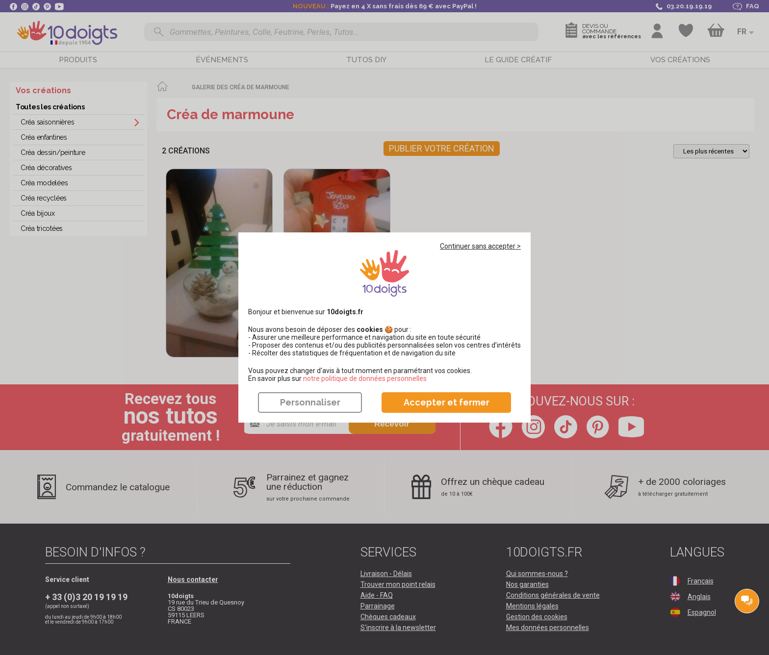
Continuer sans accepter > (480, 246)
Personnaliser (310, 402)
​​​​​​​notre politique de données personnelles (365, 378)
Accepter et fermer (446, 402)
